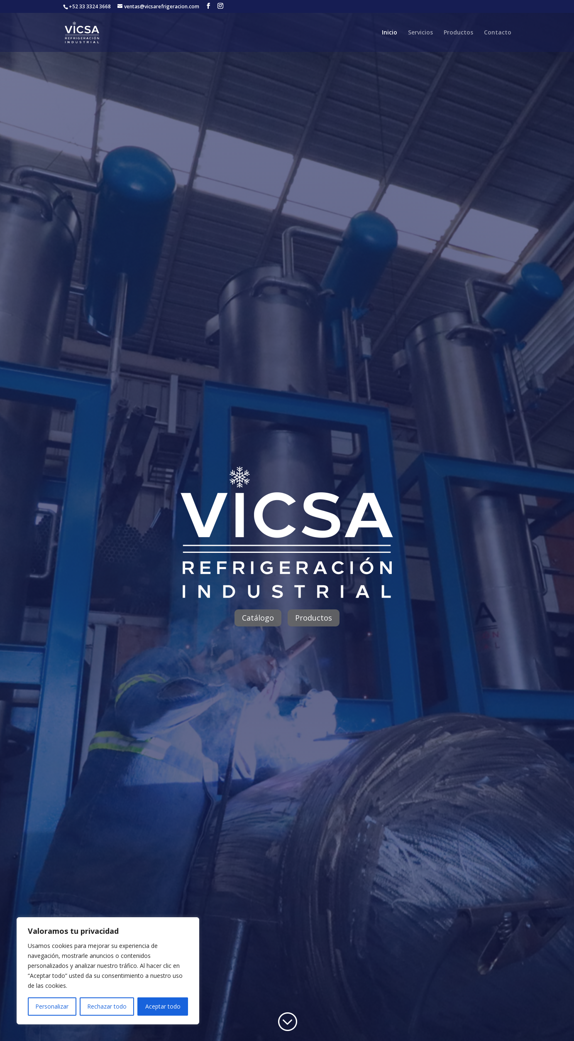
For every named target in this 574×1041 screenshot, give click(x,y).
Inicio (389, 32)
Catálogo (258, 618)
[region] (108, 970)
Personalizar (51, 1006)
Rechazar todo (107, 1006)
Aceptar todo (163, 1006)
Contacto (497, 32)
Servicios (420, 32)
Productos (458, 32)
